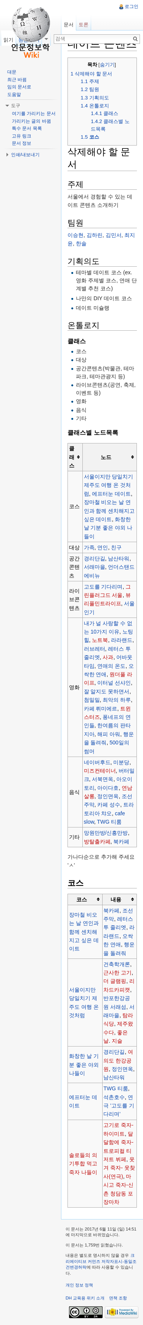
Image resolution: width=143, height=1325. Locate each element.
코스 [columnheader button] (81, 899)
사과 (108, 657)
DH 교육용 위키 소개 (85, 1298)
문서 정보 (21, 143)
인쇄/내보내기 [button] (25, 154)
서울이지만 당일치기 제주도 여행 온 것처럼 (108, 485)
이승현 (75, 235)
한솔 (81, 243)
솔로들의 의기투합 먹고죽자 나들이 (83, 1163)
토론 (83, 24)
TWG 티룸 (109, 822)
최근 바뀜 (17, 79)
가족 (89, 547)
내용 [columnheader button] (116, 899)
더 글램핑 (114, 981)
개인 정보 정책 (79, 1285)
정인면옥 (108, 796)
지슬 (117, 1041)
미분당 (121, 762)
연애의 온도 (111, 666)
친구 (116, 547)
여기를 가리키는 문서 (34, 113)
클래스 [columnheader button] (71, 457)
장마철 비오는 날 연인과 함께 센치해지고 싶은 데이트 (109, 510)
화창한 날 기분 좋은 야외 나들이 (108, 527)
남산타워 (118, 558)
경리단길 (94, 558)
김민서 (114, 235)
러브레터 (94, 649)
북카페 (121, 842)
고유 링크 (21, 136)
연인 (102, 547)
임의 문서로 (19, 87)
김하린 (95, 235)
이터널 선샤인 (114, 683)
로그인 (131, 6)
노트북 (100, 640)
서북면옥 (102, 779)
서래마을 (94, 567)
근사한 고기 (117, 973)
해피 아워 (108, 734)
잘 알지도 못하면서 (107, 691)
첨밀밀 (92, 700)
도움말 (14, 94)
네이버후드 (97, 762)
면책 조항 (118, 1298)
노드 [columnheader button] (106, 457)
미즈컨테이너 (100, 771)
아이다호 (108, 788)
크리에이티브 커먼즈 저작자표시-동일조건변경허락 (101, 1261)
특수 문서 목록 (27, 128)
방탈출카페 (97, 842)
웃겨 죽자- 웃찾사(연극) (119, 1167)
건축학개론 (116, 964)
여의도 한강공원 (118, 1060)
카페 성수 (108, 805)
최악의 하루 (117, 700)
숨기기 (107, 64)
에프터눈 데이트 (111, 494)
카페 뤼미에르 (100, 709)
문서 (69, 24)
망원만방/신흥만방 (106, 833)
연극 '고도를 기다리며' (118, 1105)
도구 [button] (15, 105)
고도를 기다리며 (103, 587)
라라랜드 (121, 640)
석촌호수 (114, 1097)
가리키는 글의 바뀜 (31, 121)
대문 (11, 72)
